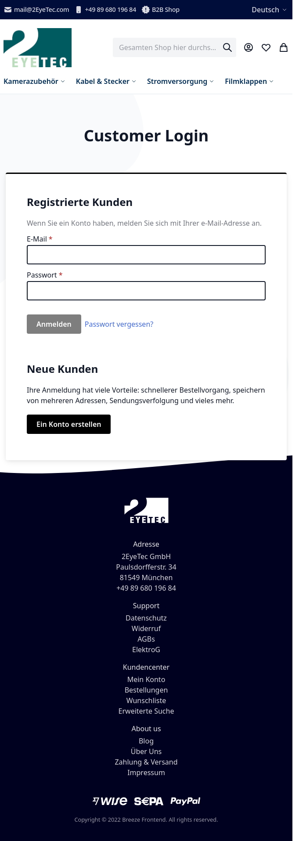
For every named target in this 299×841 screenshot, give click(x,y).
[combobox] (174, 47)
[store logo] (38, 47)
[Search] (227, 47)
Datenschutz (146, 618)
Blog (146, 741)
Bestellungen (146, 690)
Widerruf (146, 628)
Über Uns (146, 751)
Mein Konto (146, 679)
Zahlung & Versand (146, 762)
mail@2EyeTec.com (36, 9)
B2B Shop (160, 9)
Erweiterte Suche (146, 711)
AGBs (146, 639)
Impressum (146, 772)
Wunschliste (146, 700)
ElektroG (146, 649)
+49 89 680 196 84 (105, 9)
